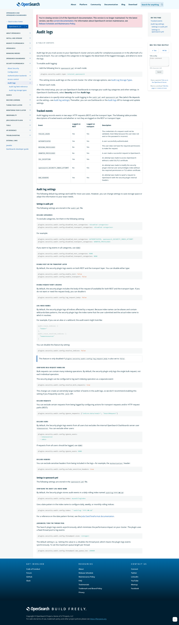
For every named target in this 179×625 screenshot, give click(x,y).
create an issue (162, 88)
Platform (83, 4)
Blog (123, 4)
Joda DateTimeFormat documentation (97, 516)
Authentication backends (17, 76)
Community (96, 4)
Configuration (13, 72)
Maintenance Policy (87, 577)
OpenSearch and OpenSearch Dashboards (16, 14)
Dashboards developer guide (17, 149)
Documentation (111, 4)
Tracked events (156, 21)
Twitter (134, 573)
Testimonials (84, 584)
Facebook (135, 588)
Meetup (134, 584)
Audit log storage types (18, 90)
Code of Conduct (33, 569)
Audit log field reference (18, 87)
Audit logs (12, 83)
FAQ (80, 580)
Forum (29, 573)
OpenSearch (29, 4)
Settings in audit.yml (159, 27)
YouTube (134, 580)
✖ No (165, 50)
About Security (13, 68)
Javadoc (9, 145)
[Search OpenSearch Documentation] (152, 4)
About (73, 4)
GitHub (29, 577)
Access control (13, 79)
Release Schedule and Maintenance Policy (57, 23)
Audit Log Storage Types (121, 80)
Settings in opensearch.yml (158, 31)
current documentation (63, 21)
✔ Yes (154, 50)
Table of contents (46, 43)
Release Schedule (86, 573)
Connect (134, 569)
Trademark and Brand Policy (90, 588)
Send (159, 72)
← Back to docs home (14, 21)
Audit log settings (61, 100)
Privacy (81, 592)
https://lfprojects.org (98, 619)
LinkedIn (134, 577)
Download (133, 4)
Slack (28, 580)
